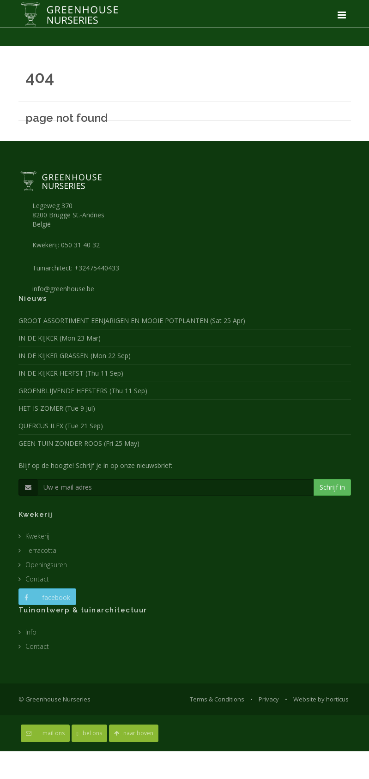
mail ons (45, 733)
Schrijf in (332, 487)
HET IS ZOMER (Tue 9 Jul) (56, 408)
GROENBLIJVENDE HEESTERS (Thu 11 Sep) (82, 390)
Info (30, 632)
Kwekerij (37, 536)
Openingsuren (46, 564)
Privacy (269, 699)
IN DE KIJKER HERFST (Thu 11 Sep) (70, 373)
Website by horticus (321, 699)
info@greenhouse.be (63, 288)
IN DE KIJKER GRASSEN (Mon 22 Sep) (74, 355)
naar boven (133, 733)
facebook (47, 597)
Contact (37, 579)
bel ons (89, 733)
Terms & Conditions (217, 699)
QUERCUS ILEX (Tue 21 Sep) (60, 425)
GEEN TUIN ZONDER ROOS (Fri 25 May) (78, 443)
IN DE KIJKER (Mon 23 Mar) (59, 338)
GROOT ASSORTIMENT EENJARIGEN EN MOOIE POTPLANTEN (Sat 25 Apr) (131, 320)
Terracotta (40, 550)
